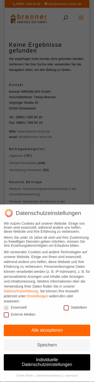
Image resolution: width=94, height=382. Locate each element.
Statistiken (75, 303)
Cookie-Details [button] (25, 371)
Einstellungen (37, 292)
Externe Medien (19, 310)
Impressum (71, 371)
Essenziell (15, 303)
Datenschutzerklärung (21, 287)
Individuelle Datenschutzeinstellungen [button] (47, 358)
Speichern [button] (47, 340)
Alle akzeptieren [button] (47, 326)
